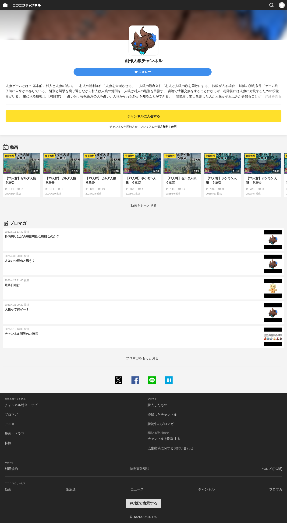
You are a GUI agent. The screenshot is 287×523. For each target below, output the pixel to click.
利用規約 (11, 469)
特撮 (8, 443)
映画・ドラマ (14, 433)
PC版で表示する (143, 503)
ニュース (137, 489)
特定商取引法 (139, 469)
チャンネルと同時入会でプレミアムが (143, 126)
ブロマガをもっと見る (142, 358)
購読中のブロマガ (161, 424)
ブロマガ (11, 414)
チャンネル (206, 489)
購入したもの (157, 405)
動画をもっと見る (144, 205)
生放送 (71, 489)
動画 (8, 489)
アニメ (9, 424)
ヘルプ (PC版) (272, 469)
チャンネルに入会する (143, 116)
